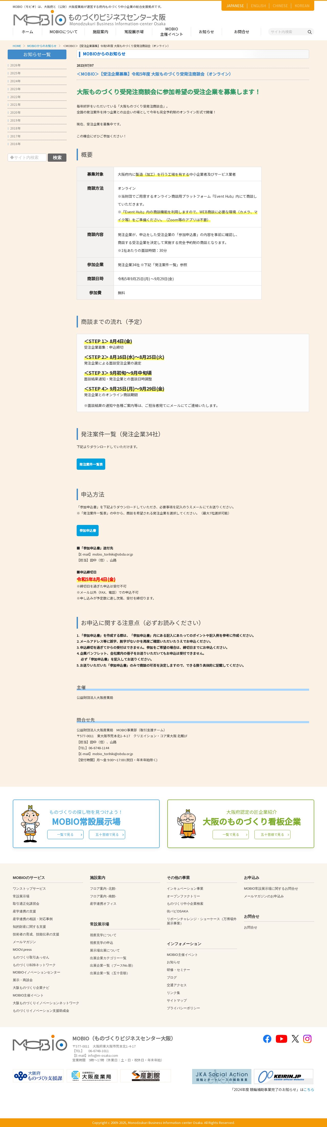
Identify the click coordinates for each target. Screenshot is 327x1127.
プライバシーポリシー (183, 1008)
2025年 (14, 73)
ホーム (27, 31)
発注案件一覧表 (91, 464)
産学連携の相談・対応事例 (33, 919)
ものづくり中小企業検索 (185, 904)
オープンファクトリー (183, 896)
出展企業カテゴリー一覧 (108, 958)
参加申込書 (87, 530)
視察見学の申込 (101, 943)
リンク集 (173, 993)
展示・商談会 (23, 980)
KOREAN (302, 5)
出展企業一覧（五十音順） (110, 973)
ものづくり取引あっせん (31, 957)
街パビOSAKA (177, 911)
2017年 (14, 136)
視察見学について (103, 935)
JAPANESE (235, 5)
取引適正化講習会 (26, 904)
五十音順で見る (107, 834)
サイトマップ (177, 1000)
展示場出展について (105, 950)
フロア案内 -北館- (103, 888)
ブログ (172, 977)
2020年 (14, 112)
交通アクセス (177, 985)
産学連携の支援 (24, 911)
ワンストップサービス (29, 888)
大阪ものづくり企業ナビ (31, 988)
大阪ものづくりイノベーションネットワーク (46, 1003)
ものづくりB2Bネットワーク (34, 965)
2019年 (14, 120)
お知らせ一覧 (37, 54)
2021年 (14, 104)
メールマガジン (24, 942)
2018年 (14, 128)
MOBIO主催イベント (171, 31)
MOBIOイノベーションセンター (36, 972)
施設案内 (100, 31)
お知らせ (206, 31)
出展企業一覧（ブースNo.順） (112, 965)
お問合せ (241, 31)
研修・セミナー (178, 970)
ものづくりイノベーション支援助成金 (41, 1011)
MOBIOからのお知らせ (41, 46)
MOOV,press (22, 950)
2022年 (14, 97)
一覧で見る (65, 834)
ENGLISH (258, 5)
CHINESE (280, 5)
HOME (17, 46)
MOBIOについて (64, 31)
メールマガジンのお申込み (264, 896)
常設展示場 (134, 31)
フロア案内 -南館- (103, 896)
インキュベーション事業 (185, 888)
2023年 (14, 89)
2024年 (14, 81)
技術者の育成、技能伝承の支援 (36, 934)
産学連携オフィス (103, 904)
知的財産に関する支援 (29, 927)
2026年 (14, 65)
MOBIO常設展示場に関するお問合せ (271, 888)
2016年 (14, 144)
